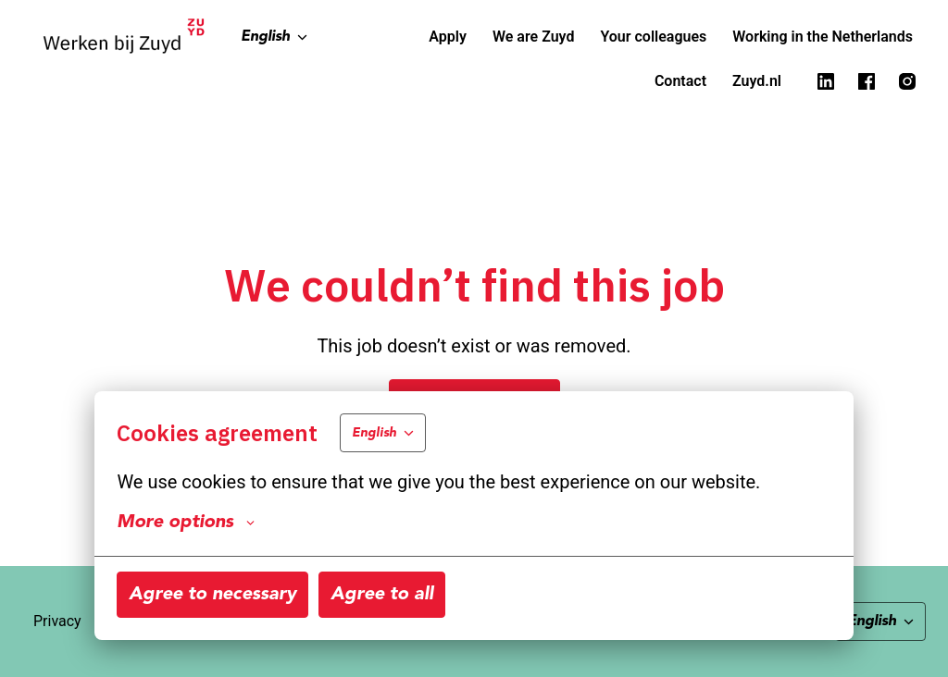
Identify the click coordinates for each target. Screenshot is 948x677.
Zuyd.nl (756, 81)
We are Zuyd (534, 36)
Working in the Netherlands (822, 36)
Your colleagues (653, 36)
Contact (680, 81)
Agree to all (382, 594)
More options (186, 522)
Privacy (57, 621)
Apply (448, 36)
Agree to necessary (212, 594)
